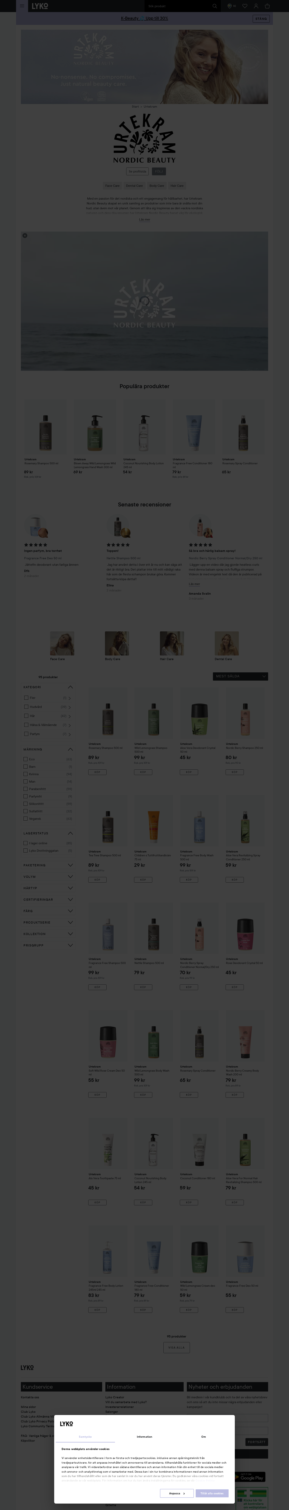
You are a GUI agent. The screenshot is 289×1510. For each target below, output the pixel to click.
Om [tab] (203, 1436)
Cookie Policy (205, 1480)
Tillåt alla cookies (212, 1493)
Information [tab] (144, 1436)
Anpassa (177, 1493)
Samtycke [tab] (85, 1436)
